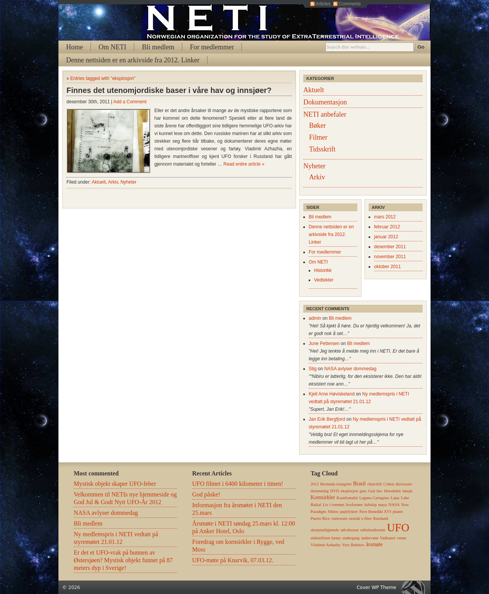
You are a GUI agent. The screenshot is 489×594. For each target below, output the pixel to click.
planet (398, 511)
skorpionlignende (325, 530)
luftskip (370, 505)
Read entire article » (243, 164)
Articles (323, 4)
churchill (374, 484)
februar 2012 (387, 226)
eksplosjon (349, 491)
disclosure (403, 484)
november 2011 (390, 256)
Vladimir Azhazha (325, 545)
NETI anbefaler (324, 114)
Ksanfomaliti (347, 498)
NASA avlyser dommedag (350, 368)
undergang (351, 538)
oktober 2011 (387, 266)
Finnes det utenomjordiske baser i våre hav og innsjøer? (169, 90)
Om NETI (112, 47)
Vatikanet (387, 538)
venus (401, 538)
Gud (371, 491)
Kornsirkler (323, 497)
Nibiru (333, 511)
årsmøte (374, 544)
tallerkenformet (372, 530)
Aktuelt (99, 182)
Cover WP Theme (376, 587)
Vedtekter (324, 280)
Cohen (388, 484)
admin (315, 318)
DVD (334, 491)
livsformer (354, 505)
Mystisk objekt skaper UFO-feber (115, 483)
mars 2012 (385, 217)
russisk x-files (360, 518)
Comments (349, 4)
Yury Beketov (353, 545)
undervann (369, 538)
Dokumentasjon (325, 102)
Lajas (394, 498)
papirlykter (349, 511)
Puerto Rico (320, 518)
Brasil (359, 484)
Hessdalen (392, 491)
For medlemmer (212, 47)
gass (362, 491)
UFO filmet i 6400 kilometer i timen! (237, 483)
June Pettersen (324, 343)
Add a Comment (130, 101)
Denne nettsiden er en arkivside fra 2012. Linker (132, 60)
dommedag (320, 491)
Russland (380, 518)
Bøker (317, 125)
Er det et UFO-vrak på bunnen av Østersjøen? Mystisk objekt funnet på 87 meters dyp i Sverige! (123, 560)
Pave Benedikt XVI (375, 511)
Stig (313, 368)
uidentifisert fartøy (326, 538)
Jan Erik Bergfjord (327, 419)
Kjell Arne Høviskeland (332, 394)
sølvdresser (349, 530)
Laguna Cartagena (374, 498)
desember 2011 (390, 246)
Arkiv (113, 182)
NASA (394, 505)
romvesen (339, 518)
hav (379, 491)
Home (74, 47)
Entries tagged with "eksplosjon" (103, 78)
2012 (315, 484)
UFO (398, 527)
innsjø (407, 491)
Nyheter (128, 182)
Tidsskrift (322, 149)
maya (382, 505)
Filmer (318, 137)
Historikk (323, 270)
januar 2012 (386, 236)
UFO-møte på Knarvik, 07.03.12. (233, 560)
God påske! (206, 494)
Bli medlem (158, 47)
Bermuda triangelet (335, 484)
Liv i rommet (333, 505)
